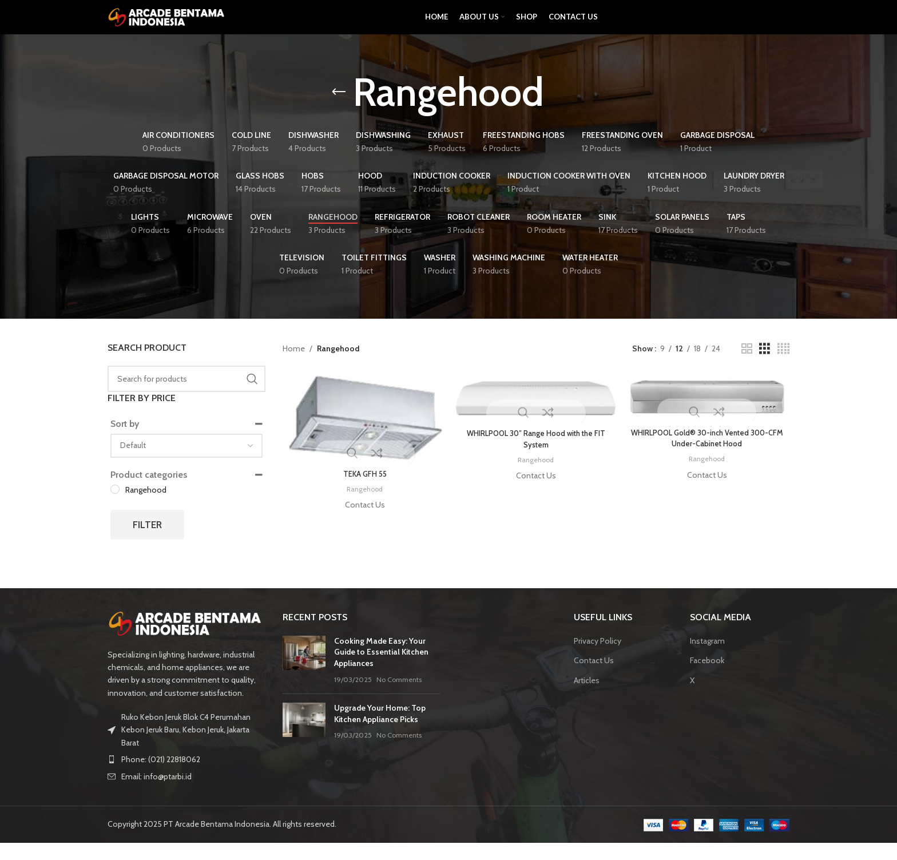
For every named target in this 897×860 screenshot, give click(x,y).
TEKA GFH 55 (363, 489)
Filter (147, 542)
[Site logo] (168, 24)
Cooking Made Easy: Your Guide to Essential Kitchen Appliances (381, 669)
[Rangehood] (115, 506)
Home (294, 365)
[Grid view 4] (783, 366)
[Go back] (338, 109)
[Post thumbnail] (304, 677)
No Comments (399, 696)
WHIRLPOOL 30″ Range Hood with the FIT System (536, 455)
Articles (587, 697)
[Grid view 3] (764, 366)
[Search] (186, 396)
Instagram (707, 658)
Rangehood (363, 504)
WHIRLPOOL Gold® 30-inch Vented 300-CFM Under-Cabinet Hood (709, 454)
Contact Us (594, 677)
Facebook (707, 677)
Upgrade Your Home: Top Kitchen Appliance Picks (380, 731)
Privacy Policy (597, 658)
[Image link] (186, 640)
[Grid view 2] (746, 366)
